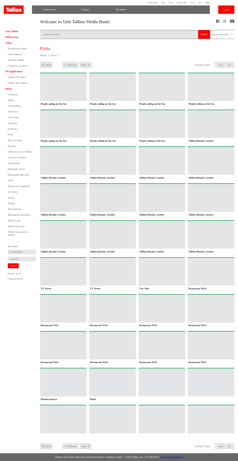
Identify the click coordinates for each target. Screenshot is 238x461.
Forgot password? (15, 278)
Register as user (15, 273)
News (171, 2)
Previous (72, 65)
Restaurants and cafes (18, 174)
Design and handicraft (19, 186)
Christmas (13, 94)
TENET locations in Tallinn (18, 233)
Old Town (13, 111)
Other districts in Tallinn (20, 151)
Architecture (14, 163)
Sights (11, 100)
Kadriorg (12, 128)
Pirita (10, 134)
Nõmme (12, 146)
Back (48, 65)
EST (200, 2)
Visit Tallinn (153, 2)
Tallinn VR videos (17, 77)
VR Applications (14, 71)
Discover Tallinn (16, 60)
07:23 (192, 2)
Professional (182, 2)
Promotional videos (17, 48)
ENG (208, 2)
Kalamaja (12, 123)
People (11, 203)
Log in (226, 9)
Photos (8, 88)
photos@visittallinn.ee (172, 457)
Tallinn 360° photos (17, 83)
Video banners (15, 54)
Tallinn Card (14, 220)
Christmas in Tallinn (18, 65)
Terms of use (49, 9)
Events (11, 197)
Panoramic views (16, 169)
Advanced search (222, 34)
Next (83, 65)
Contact (85, 9)
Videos (8, 43)
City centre (13, 117)
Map (163, 2)
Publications (11, 37)
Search (204, 34)
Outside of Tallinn (17, 157)
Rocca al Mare (15, 140)
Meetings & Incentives (19, 215)
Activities (12, 192)
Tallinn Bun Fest (16, 226)
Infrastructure (14, 209)
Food (10, 180)
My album (121, 9)
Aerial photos (14, 106)
